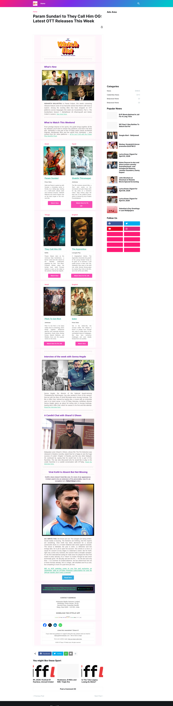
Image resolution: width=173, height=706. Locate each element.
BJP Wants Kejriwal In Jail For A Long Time (129, 116)
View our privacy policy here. (75, 639)
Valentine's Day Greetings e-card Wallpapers (129, 210)
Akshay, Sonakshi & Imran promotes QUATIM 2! (129, 145)
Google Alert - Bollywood (129, 135)
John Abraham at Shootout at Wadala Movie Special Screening (129, 180)
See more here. (62, 114)
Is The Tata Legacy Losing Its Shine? (90, 681)
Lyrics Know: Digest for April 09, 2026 (128, 190)
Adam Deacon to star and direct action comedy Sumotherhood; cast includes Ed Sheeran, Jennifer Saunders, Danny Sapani (129, 167)
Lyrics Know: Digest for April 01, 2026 (128, 200)
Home (42, 3)
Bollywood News (123, 99)
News (123, 91)
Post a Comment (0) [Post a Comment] (68, 689)
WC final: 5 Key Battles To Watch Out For (129, 125)
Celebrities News (123, 95)
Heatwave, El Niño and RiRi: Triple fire (66, 681)
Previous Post (39, 696)
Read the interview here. (52, 407)
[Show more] (75, 654)
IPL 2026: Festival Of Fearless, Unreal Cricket (43, 681)
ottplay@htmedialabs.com (62, 635)
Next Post (98, 696)
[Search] (138, 3)
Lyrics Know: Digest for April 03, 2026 (128, 155)
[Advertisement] (123, 48)
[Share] (101, 27)
